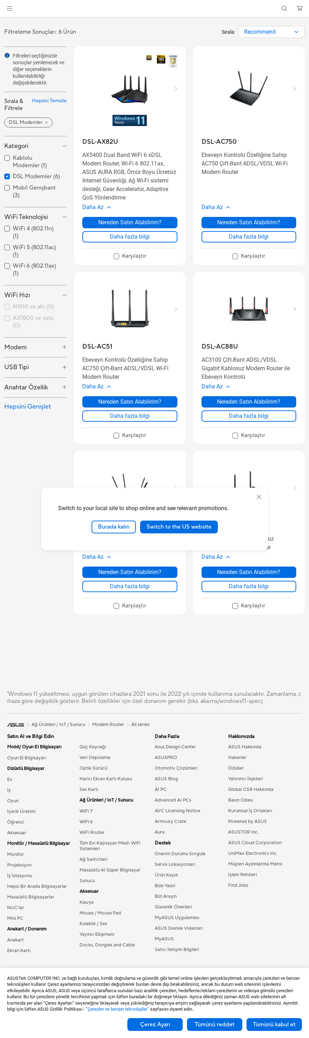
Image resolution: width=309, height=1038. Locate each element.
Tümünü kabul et (274, 1024)
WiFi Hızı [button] (17, 295)
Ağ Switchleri (93, 870)
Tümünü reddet (214, 1024)
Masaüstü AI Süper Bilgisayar (109, 881)
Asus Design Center (175, 757)
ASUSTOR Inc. (243, 843)
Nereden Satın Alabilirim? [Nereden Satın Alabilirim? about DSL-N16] (248, 582)
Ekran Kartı (19, 961)
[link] (154, 8)
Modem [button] (15, 347)
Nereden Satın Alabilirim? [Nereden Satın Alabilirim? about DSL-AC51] (129, 408)
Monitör (15, 865)
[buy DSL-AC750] (219, 142)
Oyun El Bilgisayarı (26, 768)
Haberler (237, 768)
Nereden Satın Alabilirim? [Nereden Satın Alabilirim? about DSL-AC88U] (248, 408)
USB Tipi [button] (16, 367)
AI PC (161, 800)
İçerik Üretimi (21, 822)
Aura (160, 843)
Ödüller (236, 779)
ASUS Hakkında (244, 757)
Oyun (12, 811)
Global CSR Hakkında (251, 800)
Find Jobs (238, 896)
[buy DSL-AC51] (97, 350)
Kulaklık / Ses (93, 934)
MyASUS (164, 949)
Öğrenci (15, 833)
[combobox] (271, 32)
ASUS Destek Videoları (179, 939)
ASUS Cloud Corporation (255, 853)
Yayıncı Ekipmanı (96, 945)
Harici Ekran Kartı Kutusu (105, 789)
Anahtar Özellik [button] (26, 387)
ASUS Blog (166, 789)
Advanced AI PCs (173, 811)
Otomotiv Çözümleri (176, 779)
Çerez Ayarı (155, 1024)
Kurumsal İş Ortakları (250, 821)
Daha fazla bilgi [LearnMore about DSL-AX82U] (130, 240)
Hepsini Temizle (49, 101)
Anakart (15, 951)
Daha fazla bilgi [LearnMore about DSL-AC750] (249, 240)
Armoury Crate (170, 832)
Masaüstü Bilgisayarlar (30, 908)
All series (140, 735)
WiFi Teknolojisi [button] (26, 217)
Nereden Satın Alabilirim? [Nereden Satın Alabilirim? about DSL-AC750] (248, 226)
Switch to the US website (179, 526)
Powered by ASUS (247, 832)
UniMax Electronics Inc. (252, 864)
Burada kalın (113, 526)
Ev (9, 790)
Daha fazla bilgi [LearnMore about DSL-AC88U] (249, 423)
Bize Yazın (165, 896)
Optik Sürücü (93, 779)
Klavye (86, 913)
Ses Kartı (88, 800)
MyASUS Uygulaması (177, 928)
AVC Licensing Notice (177, 821)
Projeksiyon (19, 876)
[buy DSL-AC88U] (220, 350)
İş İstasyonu (19, 886)
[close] (259, 497)
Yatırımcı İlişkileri (245, 789)
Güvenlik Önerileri (173, 917)
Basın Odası (240, 811)
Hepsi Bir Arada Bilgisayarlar (37, 897)
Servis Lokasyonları (175, 875)
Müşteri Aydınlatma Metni (255, 875)
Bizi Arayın (166, 907)
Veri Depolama (94, 768)
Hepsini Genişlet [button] (27, 407)
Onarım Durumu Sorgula (180, 864)
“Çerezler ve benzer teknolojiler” (117, 1009)
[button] (9, 8)
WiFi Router (92, 843)
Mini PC (15, 929)
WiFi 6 (86, 832)
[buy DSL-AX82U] (100, 142)
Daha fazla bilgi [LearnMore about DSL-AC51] (130, 423)
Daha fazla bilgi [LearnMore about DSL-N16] (249, 597)
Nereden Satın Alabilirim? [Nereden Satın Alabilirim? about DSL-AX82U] (129, 226)
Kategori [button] (16, 146)
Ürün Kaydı (166, 886)
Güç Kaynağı (92, 757)
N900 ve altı (33, 306)
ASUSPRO (166, 768)
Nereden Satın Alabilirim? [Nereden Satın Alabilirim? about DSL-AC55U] (129, 582)
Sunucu (87, 891)
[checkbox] (35, 307)
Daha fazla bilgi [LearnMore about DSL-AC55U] (130, 597)
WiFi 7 (86, 822)
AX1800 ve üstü (33, 322)
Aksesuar (16, 843)
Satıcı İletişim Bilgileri (177, 960)
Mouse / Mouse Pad (100, 924)
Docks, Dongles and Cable (107, 955)
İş (9, 801)
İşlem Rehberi (242, 885)
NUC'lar (15, 918)
